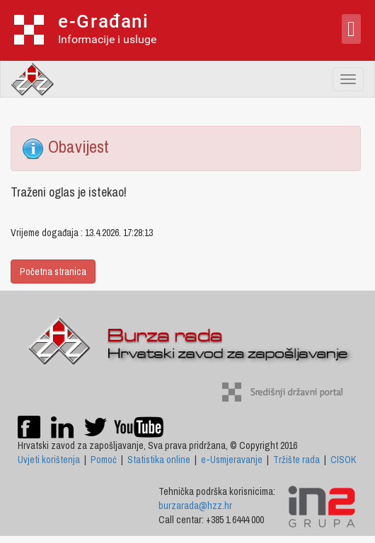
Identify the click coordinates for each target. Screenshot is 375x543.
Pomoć (104, 459)
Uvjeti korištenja (49, 459)
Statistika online (158, 459)
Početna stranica (53, 271)
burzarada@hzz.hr (195, 505)
